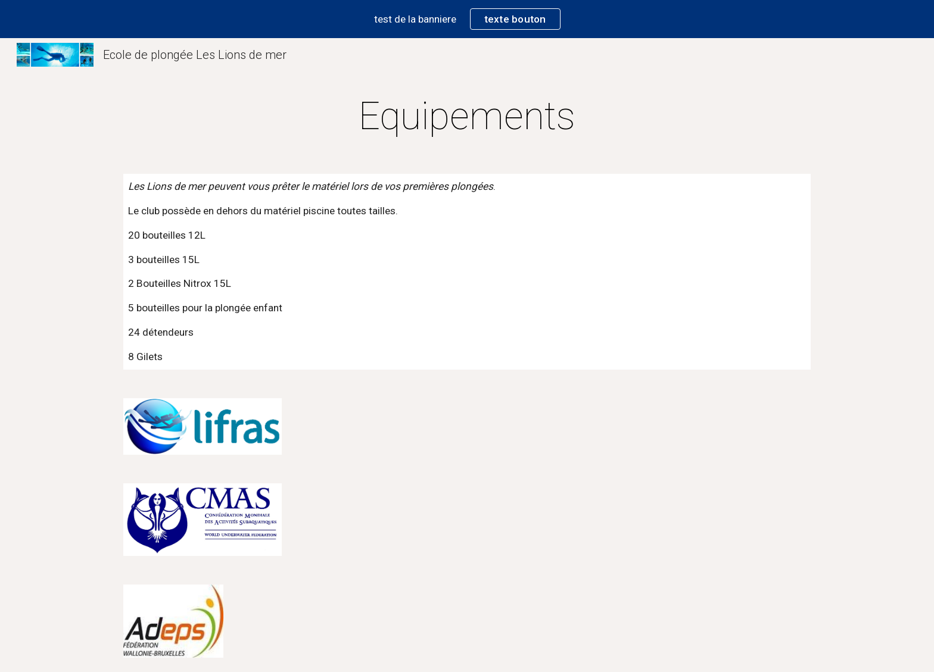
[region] (467, 19)
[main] (467, 116)
